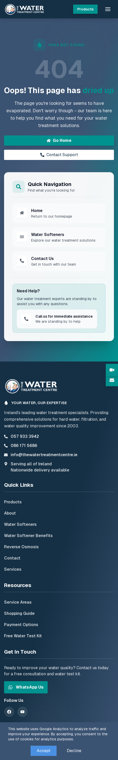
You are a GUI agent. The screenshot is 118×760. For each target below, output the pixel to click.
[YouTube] (22, 712)
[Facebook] (9, 712)
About (10, 513)
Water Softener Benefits (28, 535)
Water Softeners (20, 524)
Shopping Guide (19, 613)
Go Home (59, 140)
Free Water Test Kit (23, 635)
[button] (108, 9)
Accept (43, 750)
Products (85, 9)
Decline (74, 750)
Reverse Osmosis (21, 546)
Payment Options (21, 624)
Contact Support (59, 154)
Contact (12, 558)
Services (12, 569)
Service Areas (18, 602)
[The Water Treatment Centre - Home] (25, 9)
